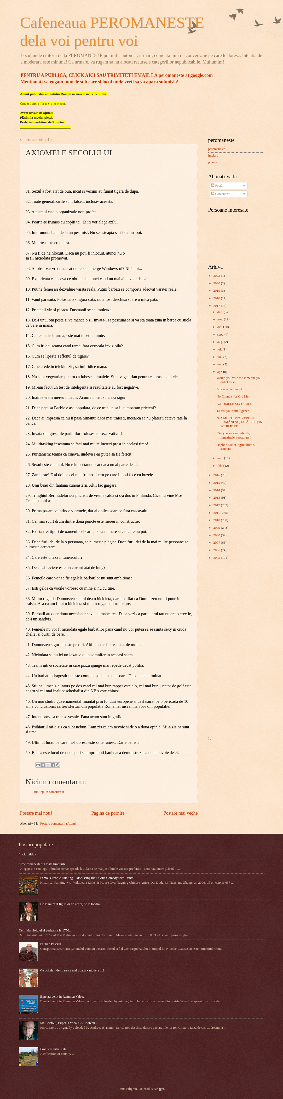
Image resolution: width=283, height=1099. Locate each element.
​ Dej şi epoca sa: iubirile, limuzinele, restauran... (234, 435)
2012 (217, 505)
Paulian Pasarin (50, 944)
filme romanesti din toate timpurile (42, 864)
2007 (217, 542)
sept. (220, 334)
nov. (220, 319)
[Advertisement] (224, 647)
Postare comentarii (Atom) (58, 823)
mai (220, 364)
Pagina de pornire (107, 813)
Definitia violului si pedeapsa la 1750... (45, 930)
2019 (217, 290)
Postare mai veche (180, 813)
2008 (217, 535)
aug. (220, 342)
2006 (217, 550)
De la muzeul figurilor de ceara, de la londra (70, 904)
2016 (217, 475)
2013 (217, 497)
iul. (220, 349)
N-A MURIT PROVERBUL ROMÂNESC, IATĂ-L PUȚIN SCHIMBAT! (239, 422)
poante (212, 162)
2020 (217, 283)
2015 (217, 483)
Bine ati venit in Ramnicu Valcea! (63, 996)
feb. (220, 466)
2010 (217, 520)
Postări (217, 185)
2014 (217, 490)
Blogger (159, 1089)
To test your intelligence (233, 411)
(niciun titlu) (27, 854)
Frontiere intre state (53, 1049)
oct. (220, 327)
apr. (220, 372)
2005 (217, 558)
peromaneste (216, 149)
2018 (217, 298)
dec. (220, 312)
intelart (213, 155)
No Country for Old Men (233, 396)
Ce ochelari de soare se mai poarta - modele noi (72, 970)
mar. (220, 458)
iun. (220, 357)
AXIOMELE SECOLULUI (235, 404)
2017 (217, 306)
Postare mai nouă (36, 813)
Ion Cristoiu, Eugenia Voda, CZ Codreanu (68, 1023)
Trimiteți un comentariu (48, 792)
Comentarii (220, 194)
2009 (217, 528)
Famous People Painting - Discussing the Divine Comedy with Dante (87, 878)
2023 (217, 276)
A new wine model (229, 389)
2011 (217, 513)
